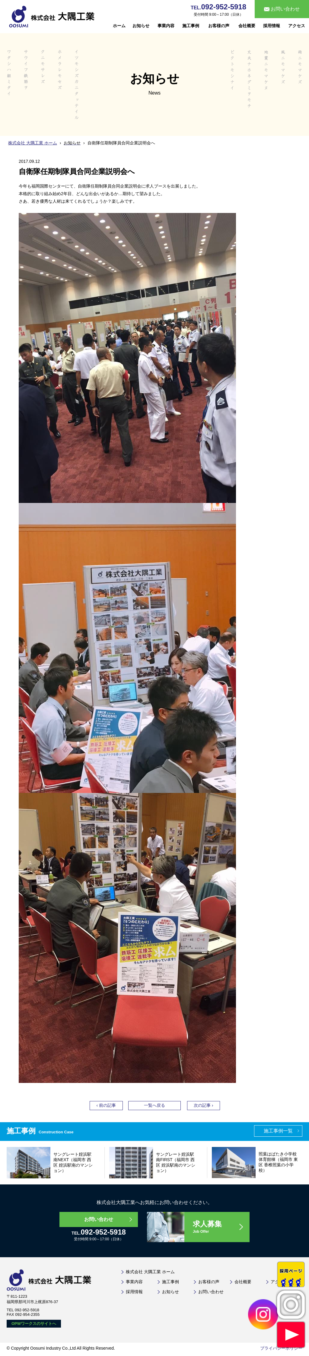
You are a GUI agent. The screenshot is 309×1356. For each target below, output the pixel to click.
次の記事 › (203, 1105)
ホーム (119, 25)
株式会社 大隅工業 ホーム (32, 142)
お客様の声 (218, 25)
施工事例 (190, 25)
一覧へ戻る (154, 1105)
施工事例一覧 (278, 1130)
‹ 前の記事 (106, 1105)
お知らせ (140, 25)
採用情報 (271, 25)
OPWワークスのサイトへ (33, 1323)
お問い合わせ (98, 1219)
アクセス (296, 25)
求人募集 (221, 1227)
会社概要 (246, 25)
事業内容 (166, 25)
